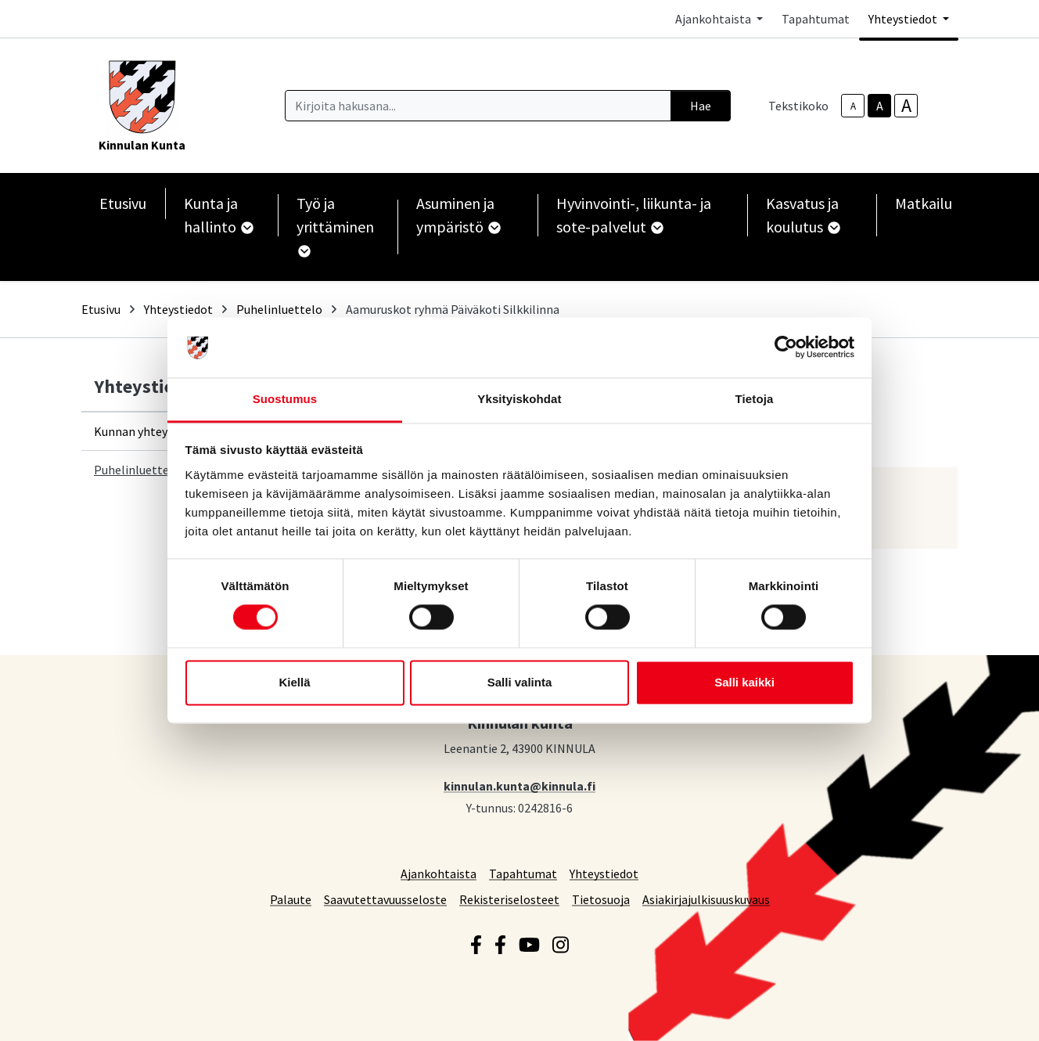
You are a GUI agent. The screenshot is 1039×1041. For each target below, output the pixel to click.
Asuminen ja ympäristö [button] (457, 214)
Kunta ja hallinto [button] (218, 214)
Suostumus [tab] (285, 398)
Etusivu (122, 203)
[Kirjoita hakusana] (478, 105)
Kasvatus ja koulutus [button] (802, 214)
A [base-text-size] (879, 105)
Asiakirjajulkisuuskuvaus (706, 899)
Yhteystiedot (178, 309)
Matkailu (923, 203)
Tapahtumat (816, 19)
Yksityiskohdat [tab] (519, 398)
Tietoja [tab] (754, 398)
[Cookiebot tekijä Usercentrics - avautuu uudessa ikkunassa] (785, 347)
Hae (700, 105)
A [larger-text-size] (906, 105)
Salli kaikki (744, 682)
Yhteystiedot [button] (904, 19)
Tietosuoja (601, 899)
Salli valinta (519, 682)
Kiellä (294, 682)
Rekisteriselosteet (509, 899)
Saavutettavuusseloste (385, 899)
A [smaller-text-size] (853, 106)
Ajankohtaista (438, 873)
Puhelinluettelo (279, 309)
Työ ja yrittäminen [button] (335, 225)
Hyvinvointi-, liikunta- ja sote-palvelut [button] (633, 214)
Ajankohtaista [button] (714, 19)
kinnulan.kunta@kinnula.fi (519, 785)
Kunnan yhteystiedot (150, 431)
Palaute (290, 899)
